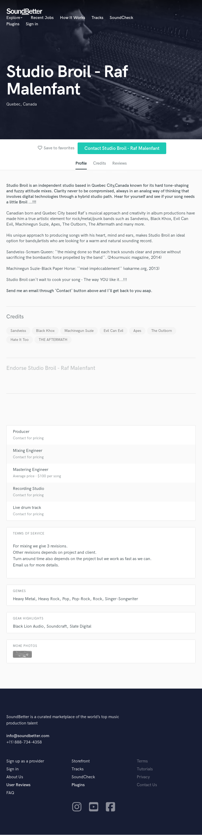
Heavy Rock (48, 599)
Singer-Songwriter (121, 599)
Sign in (32, 24)
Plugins (12, 24)
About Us (14, 777)
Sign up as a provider (25, 761)
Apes (137, 331)
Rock (97, 599)
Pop (65, 599)
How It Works (72, 17)
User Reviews (18, 785)
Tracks (97, 17)
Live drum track (27, 507)
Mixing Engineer (27, 451)
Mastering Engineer (30, 470)
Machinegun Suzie (79, 331)
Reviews (119, 163)
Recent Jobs (42, 17)
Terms (142, 761)
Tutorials (145, 769)
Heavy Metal (24, 599)
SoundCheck (121, 17)
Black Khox (45, 331)
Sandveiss (18, 331)
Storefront (81, 761)
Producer (21, 432)
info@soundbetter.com (27, 736)
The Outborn (161, 331)
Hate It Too (20, 340)
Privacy (143, 777)
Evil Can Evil (113, 331)
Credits (99, 163)
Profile (81, 163)
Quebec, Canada (21, 104)
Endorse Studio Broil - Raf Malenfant (50, 368)
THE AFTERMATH (53, 340)
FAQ (10, 793)
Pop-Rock (81, 599)
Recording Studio (28, 489)
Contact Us (147, 785)
